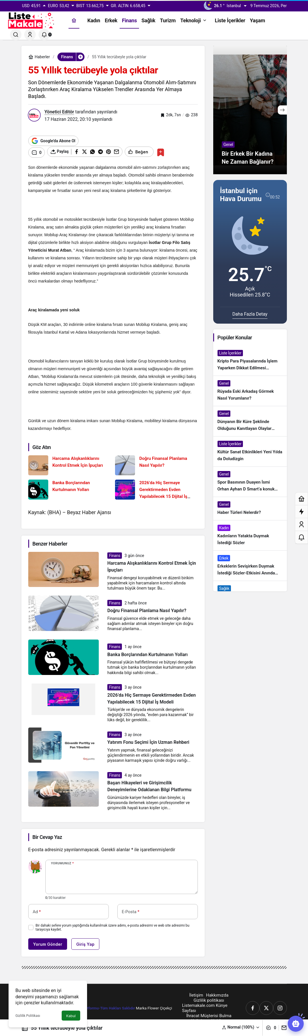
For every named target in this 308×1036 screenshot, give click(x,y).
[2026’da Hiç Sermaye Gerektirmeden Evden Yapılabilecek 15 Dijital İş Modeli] (156, 488)
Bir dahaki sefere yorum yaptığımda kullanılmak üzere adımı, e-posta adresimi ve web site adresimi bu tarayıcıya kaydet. (113, 926)
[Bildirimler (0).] (44, 34)
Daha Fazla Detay (249, 314)
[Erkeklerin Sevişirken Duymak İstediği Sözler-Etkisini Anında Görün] (250, 566)
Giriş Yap (85, 942)
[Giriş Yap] (30, 34)
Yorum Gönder (47, 942)
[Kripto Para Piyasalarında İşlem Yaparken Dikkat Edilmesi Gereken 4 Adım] (250, 361)
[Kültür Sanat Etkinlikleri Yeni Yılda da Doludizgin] (250, 451)
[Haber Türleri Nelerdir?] (250, 508)
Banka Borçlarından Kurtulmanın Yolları (147, 653)
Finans (114, 554)
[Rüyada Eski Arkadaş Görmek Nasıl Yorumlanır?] (250, 391)
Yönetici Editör (59, 112)
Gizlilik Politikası (27, 1016)
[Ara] (15, 34)
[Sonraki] (282, 110)
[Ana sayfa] (74, 20)
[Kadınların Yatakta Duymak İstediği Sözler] (250, 535)
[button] (241, 1027)
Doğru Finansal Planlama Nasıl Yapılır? (146, 609)
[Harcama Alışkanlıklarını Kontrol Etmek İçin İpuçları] (69, 464)
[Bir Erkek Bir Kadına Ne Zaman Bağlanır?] (250, 110)
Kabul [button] (71, 1016)
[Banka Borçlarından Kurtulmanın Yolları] (69, 488)
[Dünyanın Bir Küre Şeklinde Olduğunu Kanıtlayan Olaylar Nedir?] (250, 421)
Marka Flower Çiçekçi (154, 1007)
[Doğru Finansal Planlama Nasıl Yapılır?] (156, 464)
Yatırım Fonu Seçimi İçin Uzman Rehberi (148, 741)
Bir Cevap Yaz (47, 836)
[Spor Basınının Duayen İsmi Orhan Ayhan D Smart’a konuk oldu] (250, 482)
